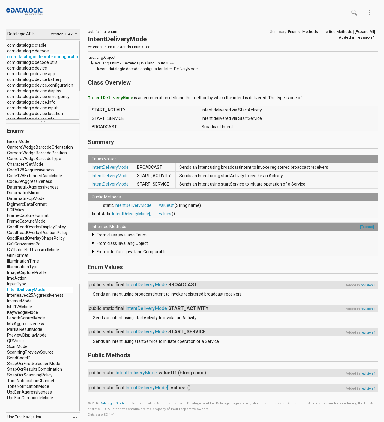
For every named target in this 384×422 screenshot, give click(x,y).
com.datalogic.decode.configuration (44, 56)
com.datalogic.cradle (26, 45)
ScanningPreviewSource (30, 352)
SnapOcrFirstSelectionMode (33, 363)
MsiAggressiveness (25, 323)
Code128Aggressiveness (31, 170)
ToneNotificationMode (28, 386)
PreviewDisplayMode (27, 335)
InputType (16, 283)
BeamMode (18, 141)
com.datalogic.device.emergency (38, 96)
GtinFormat (17, 255)
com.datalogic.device (27, 68)
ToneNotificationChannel (30, 380)
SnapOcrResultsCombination (34, 369)
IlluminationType (23, 266)
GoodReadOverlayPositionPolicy (37, 232)
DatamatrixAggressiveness (33, 187)
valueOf (166, 205)
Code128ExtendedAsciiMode (34, 175)
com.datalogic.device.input (32, 108)
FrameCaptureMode (26, 221)
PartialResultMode (24, 329)
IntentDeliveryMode (26, 289)
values (165, 213)
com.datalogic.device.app (31, 73)
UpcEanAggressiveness (29, 392)
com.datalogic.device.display (34, 90)
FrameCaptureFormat (28, 215)
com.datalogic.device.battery (34, 79)
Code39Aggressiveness (29, 181)
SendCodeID (19, 357)
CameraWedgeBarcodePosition (37, 152)
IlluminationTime (23, 261)
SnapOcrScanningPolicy (29, 375)
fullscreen (75, 417)
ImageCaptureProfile (27, 272)
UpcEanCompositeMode (30, 397)
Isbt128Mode (19, 306)
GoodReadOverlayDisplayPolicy (36, 226)
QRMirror (15, 340)
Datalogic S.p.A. (112, 403)
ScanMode (17, 346)
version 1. (59, 34)
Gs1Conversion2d (23, 244)
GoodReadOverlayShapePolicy (36, 238)
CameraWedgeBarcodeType (34, 158)
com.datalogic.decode (28, 51)
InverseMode (19, 301)
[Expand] (367, 226)
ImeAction (17, 278)
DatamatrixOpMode (26, 198)
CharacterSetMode (25, 164)
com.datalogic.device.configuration (40, 85)
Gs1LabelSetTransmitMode (33, 249)
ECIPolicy (15, 209)
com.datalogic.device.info (31, 102)
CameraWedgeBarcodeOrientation (40, 147)
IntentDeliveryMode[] (132, 213)
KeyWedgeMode (22, 312)
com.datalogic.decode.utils (32, 62)
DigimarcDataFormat (27, 204)
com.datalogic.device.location (35, 113)
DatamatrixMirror (23, 192)
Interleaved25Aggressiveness (35, 295)
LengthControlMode (26, 318)
